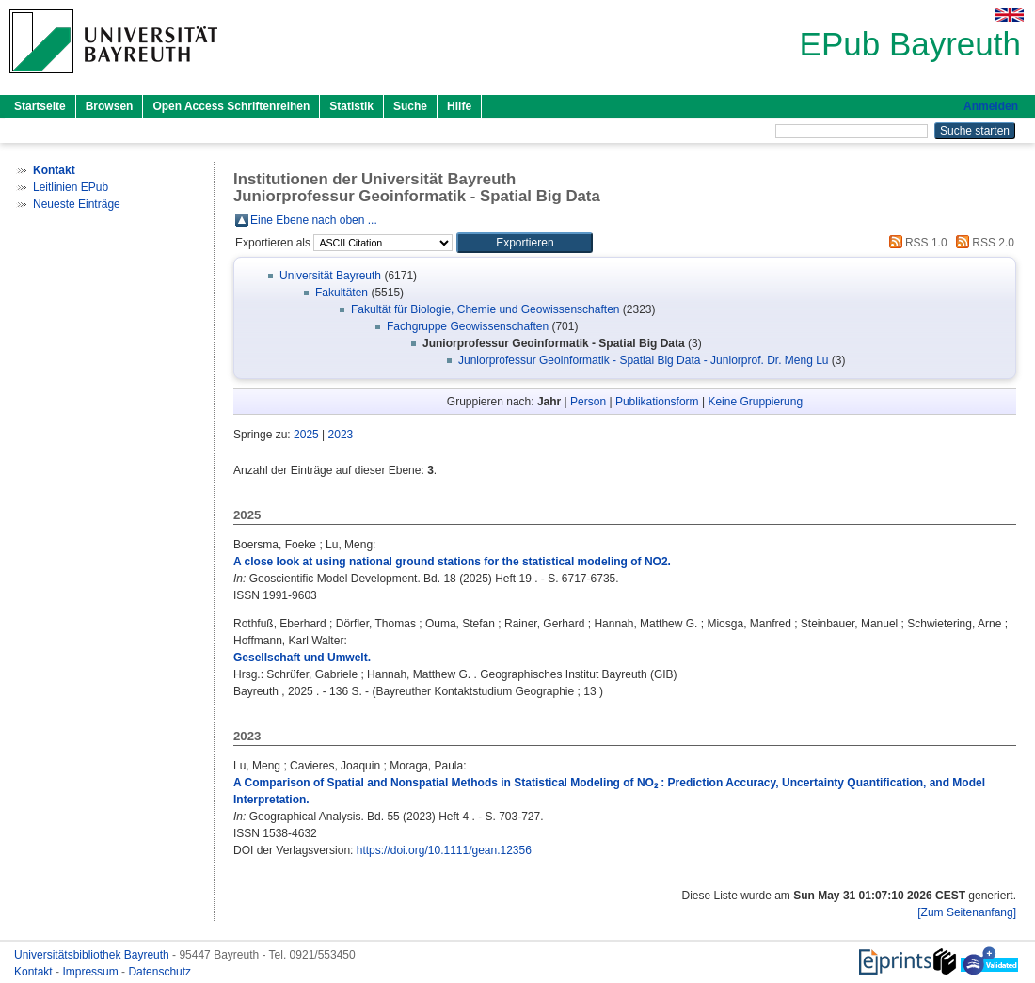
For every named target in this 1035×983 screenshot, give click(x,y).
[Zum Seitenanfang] (966, 912)
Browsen (110, 106)
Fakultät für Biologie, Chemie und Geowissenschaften (485, 309)
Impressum (91, 971)
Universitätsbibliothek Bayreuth (93, 954)
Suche (410, 106)
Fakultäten (341, 292)
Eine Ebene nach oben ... (313, 220)
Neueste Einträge (76, 204)
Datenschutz (159, 971)
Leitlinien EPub (70, 187)
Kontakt (35, 971)
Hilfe (459, 106)
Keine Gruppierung (755, 401)
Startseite (40, 106)
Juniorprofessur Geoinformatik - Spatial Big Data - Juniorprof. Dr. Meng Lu (643, 360)
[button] (524, 242)
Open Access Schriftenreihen (231, 106)
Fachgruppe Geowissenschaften (468, 326)
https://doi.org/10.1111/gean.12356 (444, 850)
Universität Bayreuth (330, 275)
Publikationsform (657, 401)
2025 (306, 434)
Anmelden (990, 106)
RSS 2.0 (982, 242)
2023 (341, 434)
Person (588, 401)
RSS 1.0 (915, 242)
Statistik (351, 106)
